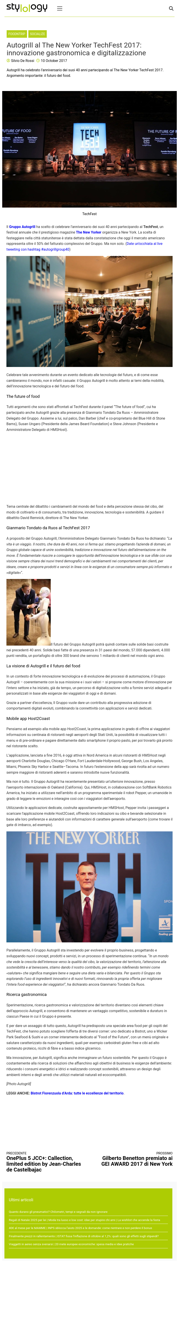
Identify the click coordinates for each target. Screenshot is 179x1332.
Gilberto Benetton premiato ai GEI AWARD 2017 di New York (135, 1159)
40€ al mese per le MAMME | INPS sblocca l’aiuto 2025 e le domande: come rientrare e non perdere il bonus (80, 1228)
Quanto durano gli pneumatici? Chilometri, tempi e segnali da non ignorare (58, 1211)
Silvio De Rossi (22, 61)
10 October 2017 (54, 61)
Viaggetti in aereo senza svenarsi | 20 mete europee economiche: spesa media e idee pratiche (71, 1244)
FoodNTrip (16, 34)
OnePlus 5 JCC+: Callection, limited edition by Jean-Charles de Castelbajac (43, 1162)
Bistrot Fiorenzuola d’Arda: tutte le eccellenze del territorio (77, 1093)
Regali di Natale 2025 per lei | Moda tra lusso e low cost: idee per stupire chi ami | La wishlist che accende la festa (84, 1220)
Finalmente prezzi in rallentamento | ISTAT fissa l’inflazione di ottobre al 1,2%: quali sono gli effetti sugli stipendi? (84, 1236)
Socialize (37, 34)
